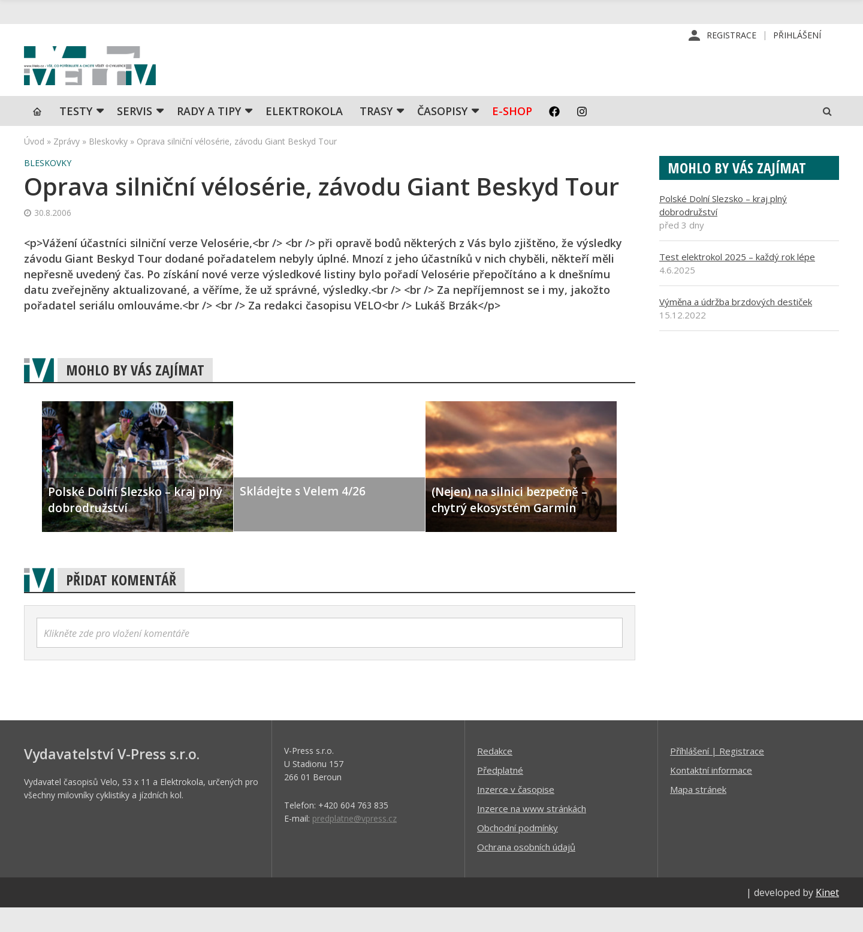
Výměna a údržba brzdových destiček (735, 326)
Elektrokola (304, 135)
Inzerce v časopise (515, 813)
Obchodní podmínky (517, 852)
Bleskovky (108, 165)
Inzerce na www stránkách (531, 832)
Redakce (494, 775)
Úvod (34, 165)
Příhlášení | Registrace (717, 775)
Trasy (376, 135)
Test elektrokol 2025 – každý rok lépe (737, 281)
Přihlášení (797, 35)
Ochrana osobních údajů (526, 871)
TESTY (75, 135)
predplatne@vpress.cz (354, 842)
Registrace (731, 35)
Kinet (827, 916)
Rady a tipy (209, 135)
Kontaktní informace (711, 794)
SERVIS (134, 135)
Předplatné (500, 794)
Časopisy (442, 135)
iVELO (126, 78)
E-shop (512, 135)
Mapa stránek (698, 813)
